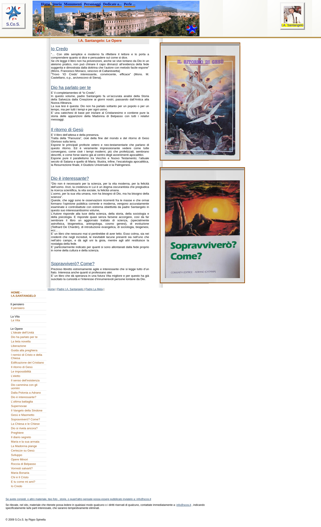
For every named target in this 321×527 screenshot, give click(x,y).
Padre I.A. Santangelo (70, 289)
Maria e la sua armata (25, 441)
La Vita (15, 320)
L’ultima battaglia (22, 401)
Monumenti (73, 4)
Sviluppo (16, 455)
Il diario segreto (21, 437)
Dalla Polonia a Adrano (26, 392)
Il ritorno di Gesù (67, 129)
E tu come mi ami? (23, 481)
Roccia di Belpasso (23, 464)
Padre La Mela (94, 289)
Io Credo (59, 48)
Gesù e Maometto (22, 415)
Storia (57, 4)
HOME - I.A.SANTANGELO (23, 294)
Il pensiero (18, 308)
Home (45, 4)
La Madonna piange (24, 446)
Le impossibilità (21, 371)
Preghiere (17, 432)
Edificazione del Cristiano (27, 362)
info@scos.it (183, 505)
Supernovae (19, 406)
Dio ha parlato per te (71, 87)
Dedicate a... (112, 4)
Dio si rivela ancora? (24, 428)
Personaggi (92, 4)
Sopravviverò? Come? (73, 263)
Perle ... (130, 4)
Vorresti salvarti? (22, 468)
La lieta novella (21, 341)
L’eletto (15, 376)
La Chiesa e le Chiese (25, 423)
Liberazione (18, 346)
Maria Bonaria (20, 472)
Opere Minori (19, 459)
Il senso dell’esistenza (25, 380)
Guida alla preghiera (24, 350)
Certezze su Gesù (23, 450)
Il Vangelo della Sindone (26, 410)
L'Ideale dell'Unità (22, 332)
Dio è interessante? (70, 178)
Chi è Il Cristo (20, 477)
